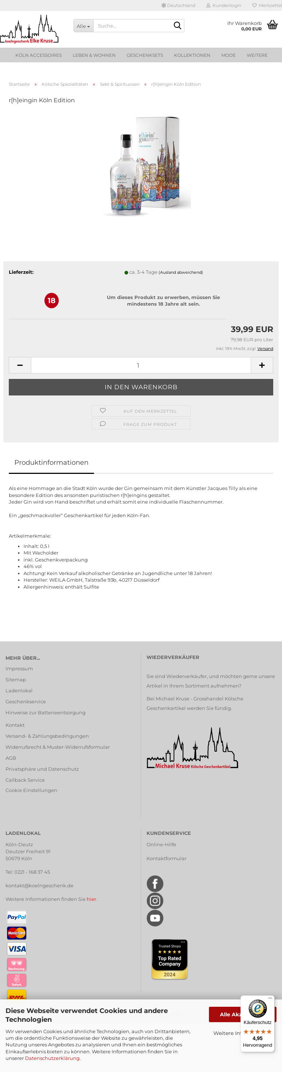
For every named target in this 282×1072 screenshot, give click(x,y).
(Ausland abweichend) (181, 272)
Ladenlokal (19, 690)
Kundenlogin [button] (223, 5)
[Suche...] (83, 25)
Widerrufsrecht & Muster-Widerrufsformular (58, 747)
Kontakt (15, 725)
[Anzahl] (141, 365)
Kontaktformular (167, 858)
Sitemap (16, 679)
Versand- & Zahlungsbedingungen (47, 736)
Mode (228, 55)
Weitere (257, 55)
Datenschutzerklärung (52, 1058)
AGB (11, 758)
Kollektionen (192, 55)
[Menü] (270, 999)
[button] (178, 5)
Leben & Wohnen (94, 55)
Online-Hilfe (161, 844)
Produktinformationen (51, 462)
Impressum (19, 668)
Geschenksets (145, 55)
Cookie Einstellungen (31, 790)
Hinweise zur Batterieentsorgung (46, 712)
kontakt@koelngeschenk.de (39, 885)
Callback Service (25, 780)
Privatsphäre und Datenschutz (42, 769)
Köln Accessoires (38, 55)
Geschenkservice (26, 701)
